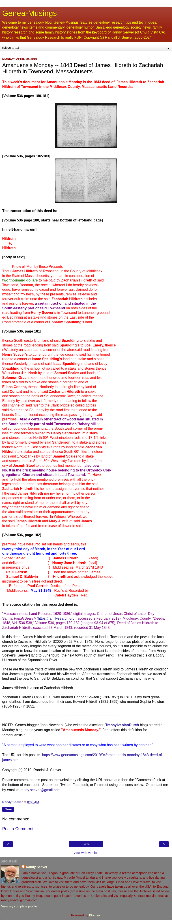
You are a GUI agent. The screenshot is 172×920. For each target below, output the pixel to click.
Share (8, 809)
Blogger (94, 915)
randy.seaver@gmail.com (40, 790)
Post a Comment (17, 828)
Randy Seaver (36, 867)
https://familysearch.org (56, 618)
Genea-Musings (29, 13)
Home (86, 844)
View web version (86, 853)
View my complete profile (19, 906)
